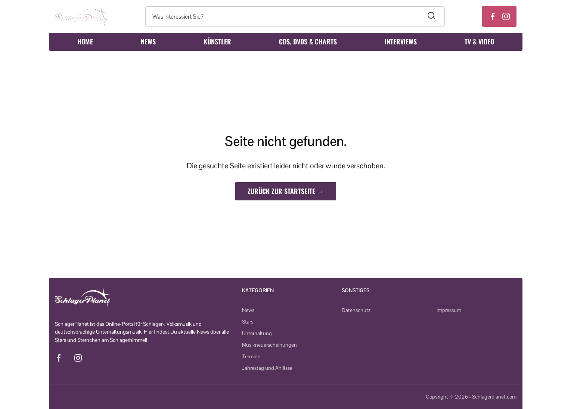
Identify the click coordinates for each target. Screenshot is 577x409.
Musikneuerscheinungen (269, 344)
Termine (251, 356)
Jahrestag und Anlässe (267, 368)
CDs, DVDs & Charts (308, 41)
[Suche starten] (431, 16)
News (148, 41)
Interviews (401, 41)
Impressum (449, 310)
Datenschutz (356, 310)
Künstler (217, 41)
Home (85, 41)
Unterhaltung (257, 333)
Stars (247, 321)
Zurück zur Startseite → (286, 191)
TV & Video (479, 41)
